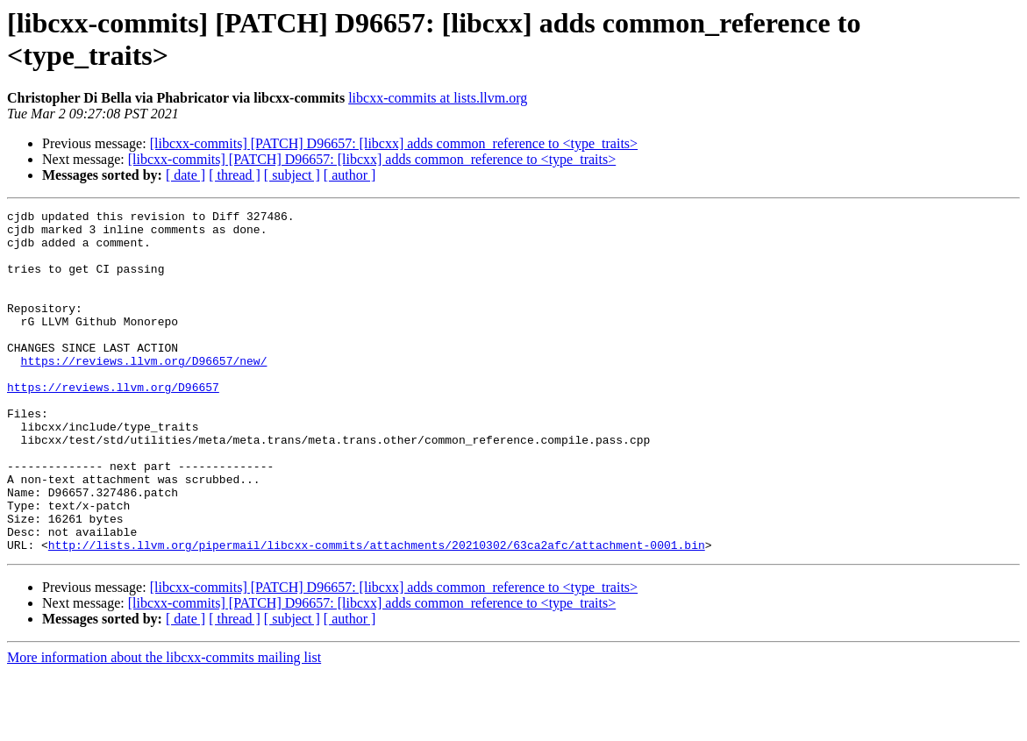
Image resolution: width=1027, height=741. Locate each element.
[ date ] (185, 174)
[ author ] (350, 174)
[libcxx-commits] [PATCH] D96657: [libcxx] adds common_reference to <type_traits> (394, 143)
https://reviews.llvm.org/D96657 (113, 423)
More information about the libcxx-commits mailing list (164, 725)
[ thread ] (234, 174)
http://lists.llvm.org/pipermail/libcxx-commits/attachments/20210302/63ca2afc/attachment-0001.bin (376, 613)
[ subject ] (292, 174)
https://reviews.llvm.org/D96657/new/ (144, 392)
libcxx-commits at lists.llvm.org (437, 97)
